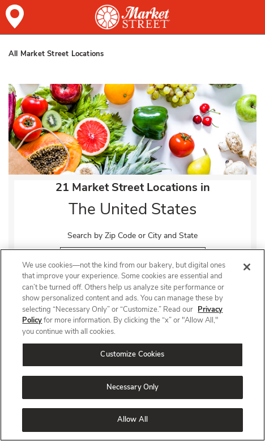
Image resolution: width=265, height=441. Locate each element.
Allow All (132, 419)
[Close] (246, 267)
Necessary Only (132, 387)
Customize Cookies (132, 354)
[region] (132, 345)
